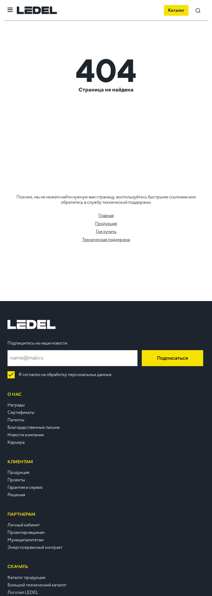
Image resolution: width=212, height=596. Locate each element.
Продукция (106, 223)
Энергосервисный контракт (34, 547)
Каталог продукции (26, 577)
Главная (106, 215)
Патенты (15, 419)
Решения (16, 494)
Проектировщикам (26, 532)
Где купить (106, 231)
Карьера (16, 442)
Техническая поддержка (106, 239)
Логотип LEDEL (22, 592)
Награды (16, 404)
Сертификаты (20, 412)
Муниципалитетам (25, 539)
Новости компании (25, 434)
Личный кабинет (23, 524)
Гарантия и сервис (25, 487)
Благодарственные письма (33, 427)
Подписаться (172, 358)
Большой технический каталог (37, 584)
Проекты (16, 479)
